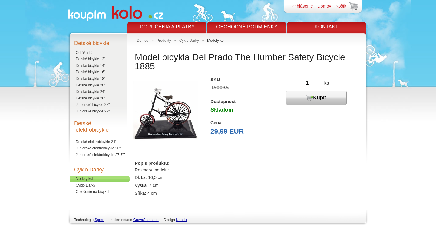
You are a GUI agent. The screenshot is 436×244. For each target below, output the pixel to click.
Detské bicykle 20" (90, 85)
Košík (340, 6)
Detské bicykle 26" (90, 98)
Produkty (164, 40)
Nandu (181, 220)
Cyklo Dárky (85, 185)
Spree (99, 220)
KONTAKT (326, 27)
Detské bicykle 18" (90, 78)
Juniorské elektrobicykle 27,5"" (100, 155)
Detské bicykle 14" (90, 65)
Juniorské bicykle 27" (93, 104)
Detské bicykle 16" (90, 72)
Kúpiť (316, 98)
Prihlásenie (302, 6)
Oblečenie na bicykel (92, 192)
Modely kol (84, 179)
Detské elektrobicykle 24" (96, 142)
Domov (324, 6)
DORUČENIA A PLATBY (167, 27)
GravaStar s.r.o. (146, 220)
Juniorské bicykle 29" (93, 111)
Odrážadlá (84, 52)
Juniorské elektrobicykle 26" (98, 148)
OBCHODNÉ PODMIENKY (246, 27)
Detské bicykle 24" (90, 91)
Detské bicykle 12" (90, 59)
